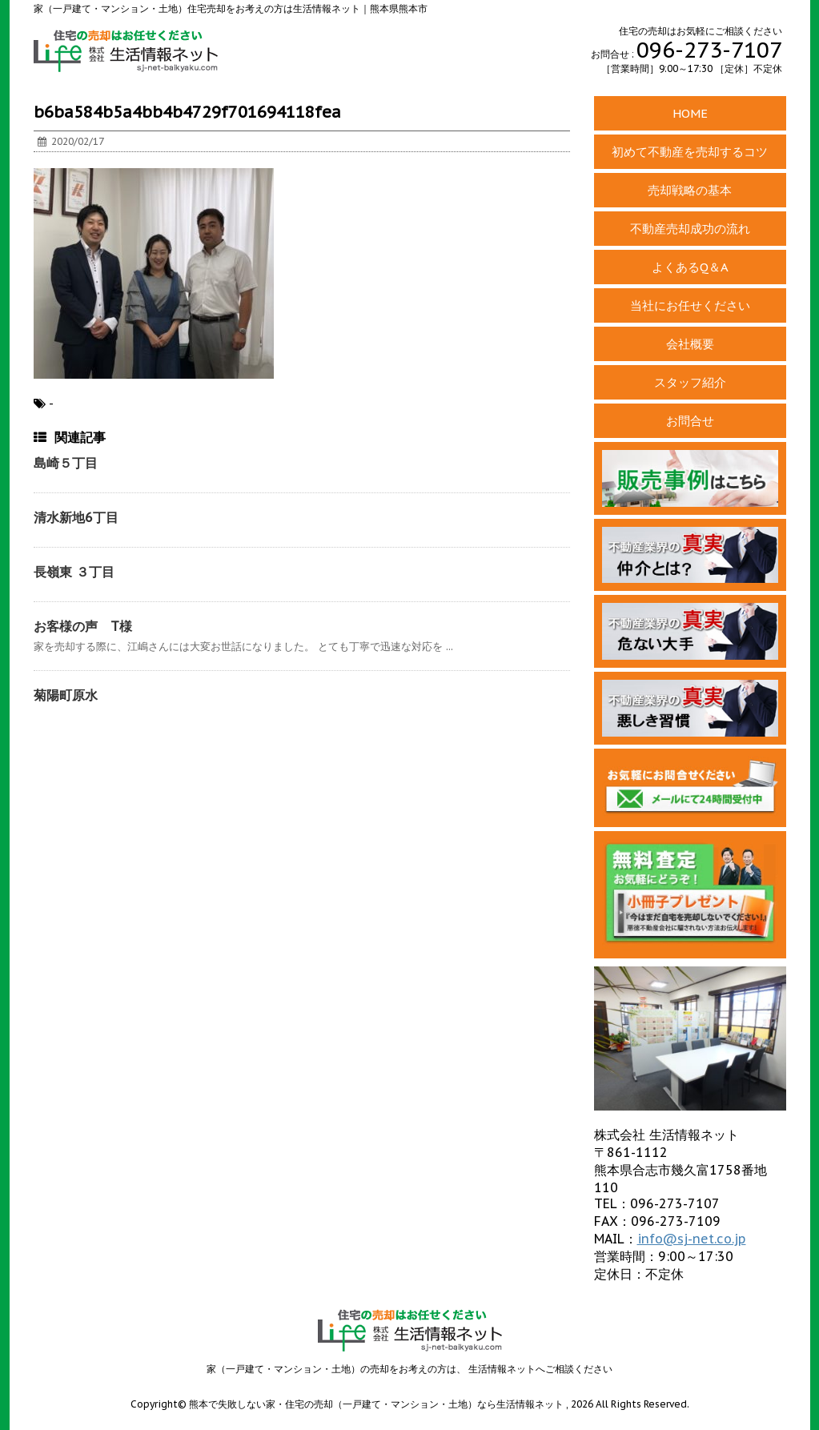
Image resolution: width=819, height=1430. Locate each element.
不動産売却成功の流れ (690, 228)
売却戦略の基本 (690, 190)
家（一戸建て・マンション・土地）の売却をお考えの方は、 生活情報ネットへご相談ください (409, 1369)
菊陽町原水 (66, 695)
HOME (690, 113)
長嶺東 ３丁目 (74, 572)
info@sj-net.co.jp (691, 1239)
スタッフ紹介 (690, 382)
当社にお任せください (690, 305)
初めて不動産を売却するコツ (690, 151)
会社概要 (690, 343)
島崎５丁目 (66, 463)
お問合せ (690, 420)
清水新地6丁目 (76, 517)
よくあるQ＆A (690, 267)
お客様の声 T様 (83, 626)
